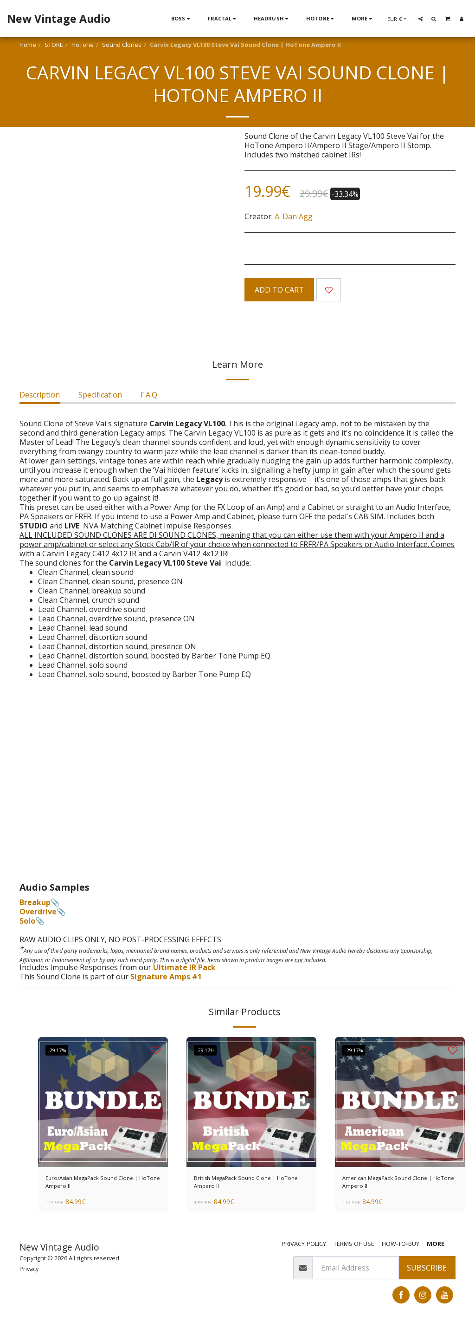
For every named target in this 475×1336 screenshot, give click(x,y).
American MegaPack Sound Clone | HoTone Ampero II (389, 1185)
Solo (27, 921)
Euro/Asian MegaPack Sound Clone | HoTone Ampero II (95, 1185)
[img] (103, 1102)
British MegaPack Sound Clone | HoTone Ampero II (250, 1185)
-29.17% (60, 1050)
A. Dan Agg (294, 216)
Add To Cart (279, 290)
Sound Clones (121, 44)
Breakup (35, 902)
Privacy (29, 1275)
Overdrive (38, 911)
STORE (54, 44)
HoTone (82, 44)
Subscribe (427, 1275)
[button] (420, 18)
